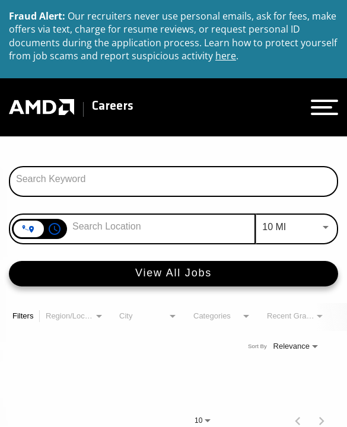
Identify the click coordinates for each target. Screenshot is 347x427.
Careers (112, 106)
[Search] (173, 273)
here (225, 55)
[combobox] (173, 179)
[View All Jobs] (173, 273)
